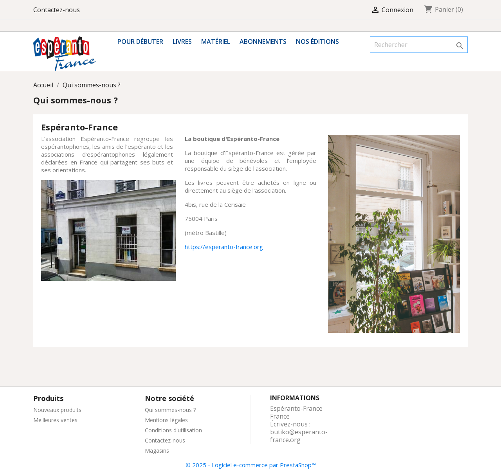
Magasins (157, 450)
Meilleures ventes (55, 420)
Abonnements (263, 41)
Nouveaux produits (57, 410)
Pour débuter (140, 41)
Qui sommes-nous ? (170, 410)
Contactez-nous (56, 9)
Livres (182, 41)
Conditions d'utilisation (173, 430)
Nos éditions (317, 41)
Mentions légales (166, 420)
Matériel (215, 41)
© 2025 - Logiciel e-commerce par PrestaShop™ (251, 465)
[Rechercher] (419, 44)
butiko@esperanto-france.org (299, 436)
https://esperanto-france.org (224, 247)
